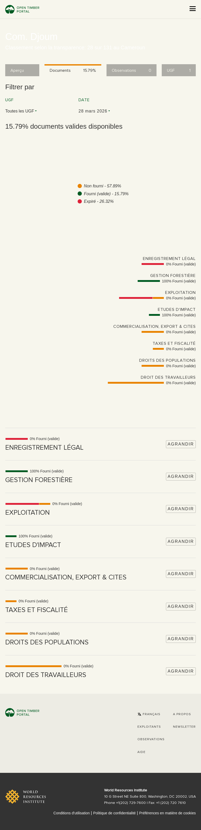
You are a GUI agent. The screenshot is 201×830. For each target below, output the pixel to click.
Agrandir (181, 444)
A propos (182, 714)
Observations (151, 739)
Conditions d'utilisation (71, 813)
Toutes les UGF (19, 111)
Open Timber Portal (22, 9)
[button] (148, 714)
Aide (141, 752)
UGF (9, 100)
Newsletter (184, 726)
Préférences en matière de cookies (167, 813)
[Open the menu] (192, 8)
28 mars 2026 (93, 111)
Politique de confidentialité (114, 813)
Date (84, 100)
